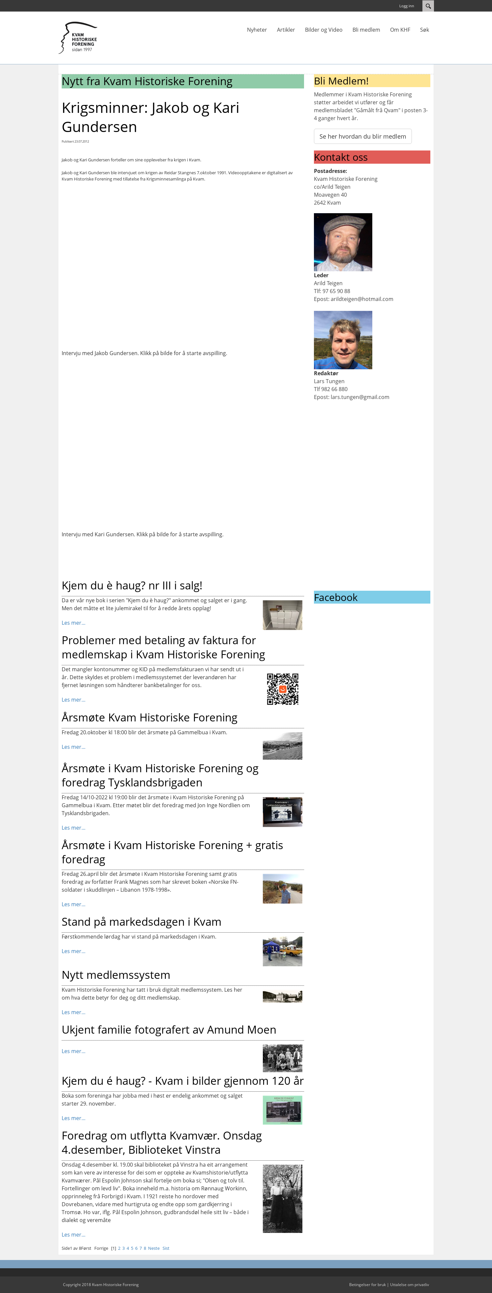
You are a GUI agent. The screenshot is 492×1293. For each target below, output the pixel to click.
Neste (154, 1248)
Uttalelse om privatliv (409, 1284)
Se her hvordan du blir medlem (363, 136)
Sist (166, 1248)
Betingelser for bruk (367, 1284)
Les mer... (73, 622)
